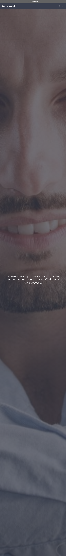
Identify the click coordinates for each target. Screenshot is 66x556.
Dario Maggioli (8, 6)
